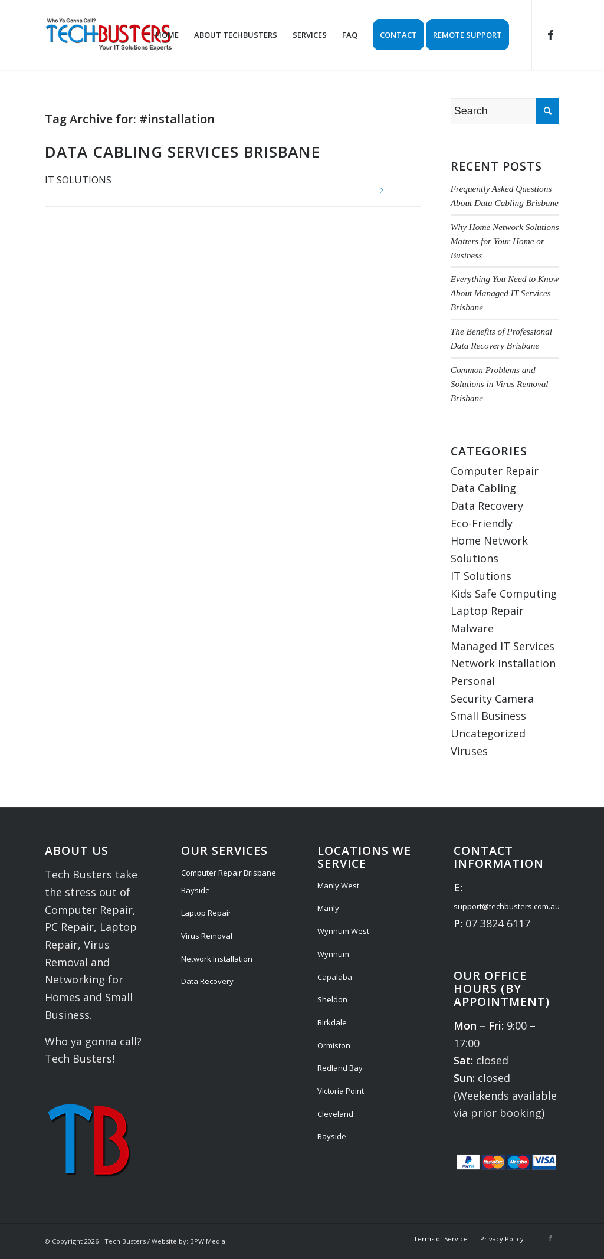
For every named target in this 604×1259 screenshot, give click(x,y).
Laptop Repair (487, 611)
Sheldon (332, 999)
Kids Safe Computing (504, 593)
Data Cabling (483, 488)
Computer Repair (495, 471)
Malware (472, 628)
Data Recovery (487, 506)
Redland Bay (340, 1068)
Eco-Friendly (482, 523)
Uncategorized (488, 733)
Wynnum (333, 954)
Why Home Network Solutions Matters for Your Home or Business (505, 241)
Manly (328, 908)
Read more (382, 190)
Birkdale (332, 1022)
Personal (473, 681)
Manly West (338, 885)
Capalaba (334, 977)
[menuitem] (167, 35)
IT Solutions (78, 179)
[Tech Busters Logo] (108, 35)
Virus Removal (206, 935)
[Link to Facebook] (550, 34)
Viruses (469, 751)
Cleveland (335, 1114)
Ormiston (333, 1045)
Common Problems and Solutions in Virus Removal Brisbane (500, 384)
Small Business (488, 716)
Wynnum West (343, 931)
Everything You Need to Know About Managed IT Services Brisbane (505, 293)
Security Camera (492, 698)
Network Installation (503, 663)
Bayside (331, 1136)
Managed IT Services (502, 646)
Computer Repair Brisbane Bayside (228, 881)
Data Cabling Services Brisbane (182, 151)
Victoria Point (340, 1091)
